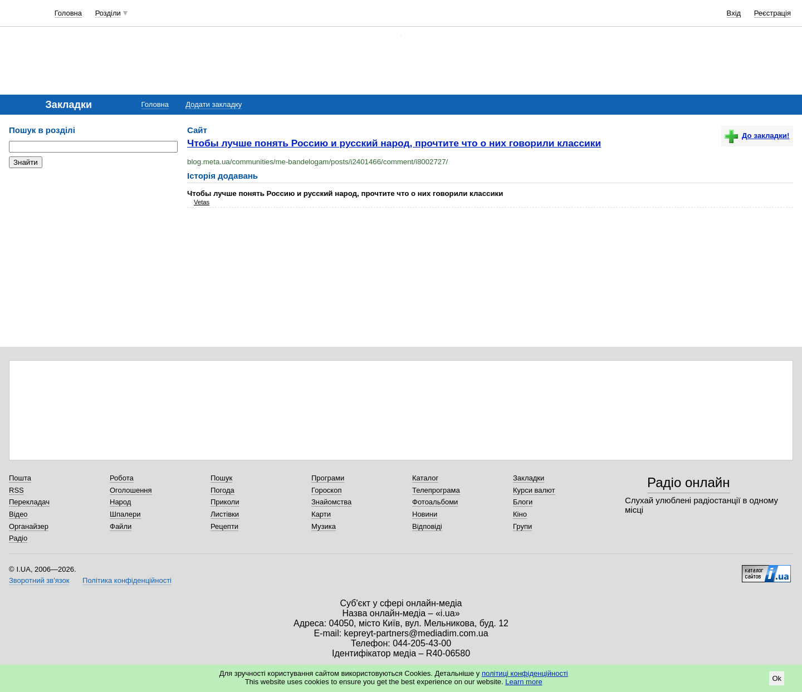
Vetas (201, 202)
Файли (120, 526)
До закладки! (757, 135)
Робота (122, 478)
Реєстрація (772, 13)
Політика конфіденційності (127, 580)
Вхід (734, 13)
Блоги (522, 502)
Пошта (20, 478)
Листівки (225, 514)
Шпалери (125, 514)
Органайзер (28, 526)
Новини (424, 514)
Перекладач (29, 502)
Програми (327, 478)
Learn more (523, 682)
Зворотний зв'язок (39, 580)
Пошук (221, 478)
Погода (222, 490)
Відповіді (427, 526)
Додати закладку (213, 104)
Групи (522, 526)
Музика (323, 526)
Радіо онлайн (688, 482)
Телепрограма (436, 490)
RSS (16, 490)
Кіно (520, 514)
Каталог (425, 478)
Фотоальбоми (435, 502)
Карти (321, 514)
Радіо (18, 538)
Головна (68, 13)
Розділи (108, 13)
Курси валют (534, 490)
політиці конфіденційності (525, 673)
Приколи (225, 502)
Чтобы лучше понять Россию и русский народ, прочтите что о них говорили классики (394, 143)
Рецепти (224, 526)
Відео (18, 514)
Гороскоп (326, 490)
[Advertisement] (92, 245)
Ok (776, 678)
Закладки (528, 478)
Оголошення (131, 490)
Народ (120, 502)
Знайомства (331, 502)
